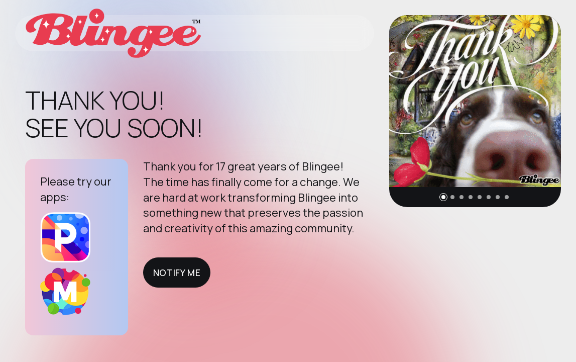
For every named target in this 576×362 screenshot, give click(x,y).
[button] (443, 197)
